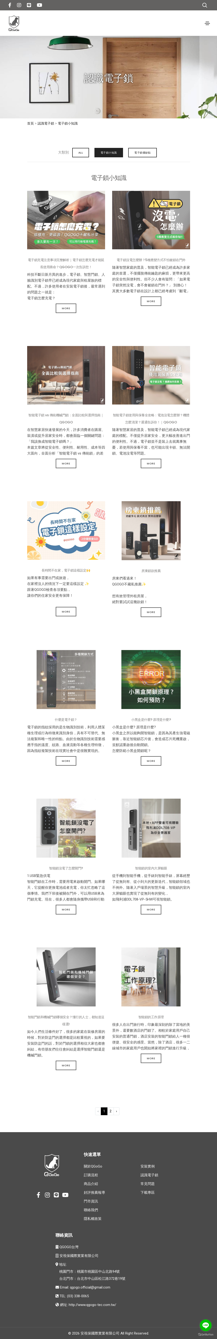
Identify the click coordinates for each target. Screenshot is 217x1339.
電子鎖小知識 (68, 123)
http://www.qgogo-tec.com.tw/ (92, 1304)
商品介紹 (91, 1183)
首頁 (30, 123)
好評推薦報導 (94, 1192)
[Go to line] (206, 1325)
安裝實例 (147, 1166)
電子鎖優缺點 (143, 152)
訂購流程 (91, 1175)
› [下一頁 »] (116, 1111)
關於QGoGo (93, 1166)
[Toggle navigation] (207, 23)
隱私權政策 (93, 1218)
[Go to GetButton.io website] (205, 1334)
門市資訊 (91, 1201)
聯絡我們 (91, 1210)
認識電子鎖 (46, 123)
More (66, 308)
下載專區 (147, 1192)
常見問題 (147, 1183)
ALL (80, 152)
